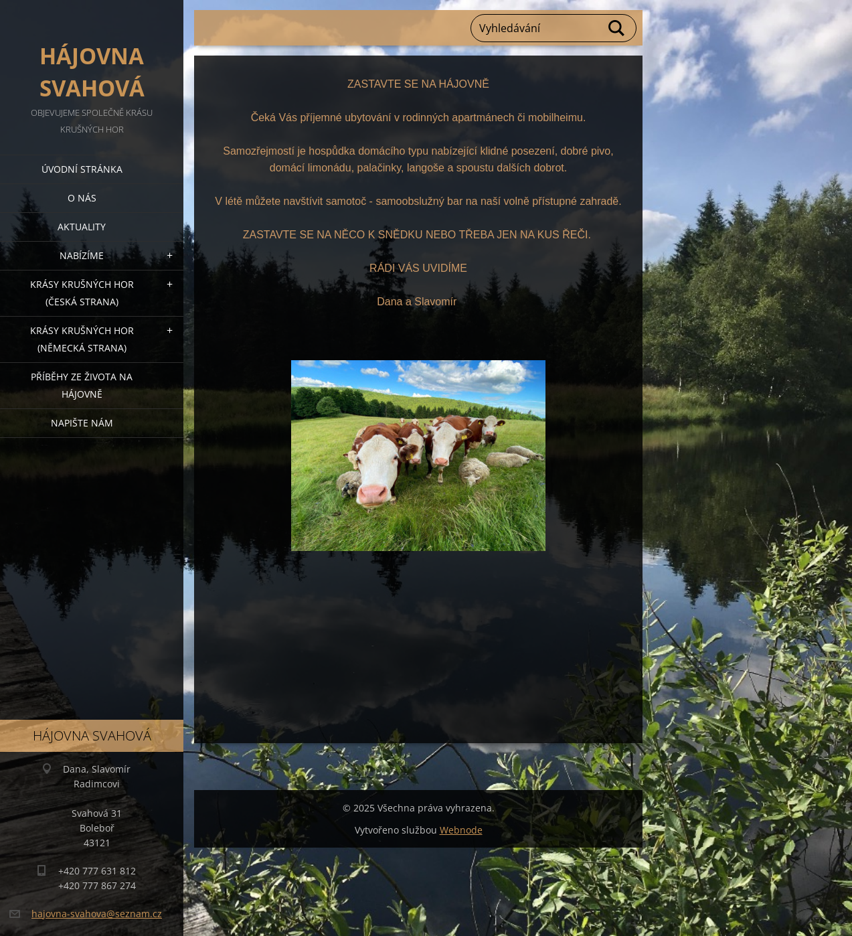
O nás (82, 197)
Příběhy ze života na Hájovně (82, 385)
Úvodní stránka (81, 169)
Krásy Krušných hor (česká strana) (82, 293)
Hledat (617, 28)
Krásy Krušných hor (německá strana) (82, 339)
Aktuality (82, 226)
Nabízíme (82, 255)
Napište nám (82, 422)
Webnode (461, 830)
